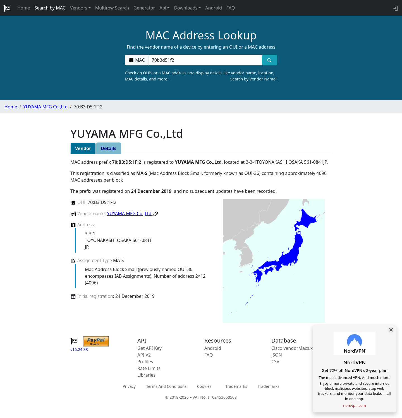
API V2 (144, 355)
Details (108, 148)
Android (213, 8)
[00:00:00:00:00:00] (205, 60)
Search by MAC (50, 8)
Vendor (83, 148)
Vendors (78, 8)
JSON (276, 355)
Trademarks (236, 386)
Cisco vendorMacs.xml (294, 348)
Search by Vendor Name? (253, 79)
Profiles (145, 361)
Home (23, 8)
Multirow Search (112, 8)
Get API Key (149, 348)
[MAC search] (269, 60)
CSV (275, 361)
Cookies (204, 386)
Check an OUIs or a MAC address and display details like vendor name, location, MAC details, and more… (201, 76)
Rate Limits (149, 368)
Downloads (185, 8)
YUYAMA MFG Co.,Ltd (45, 107)
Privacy (129, 386)
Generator (144, 8)
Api (162, 8)
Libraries (146, 375)
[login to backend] (395, 7)
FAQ (230, 8)
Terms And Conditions (166, 386)
